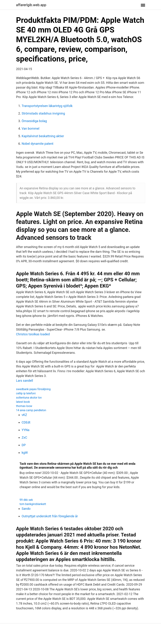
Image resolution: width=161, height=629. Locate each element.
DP (24, 445)
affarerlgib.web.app (31, 5)
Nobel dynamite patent (37, 143)
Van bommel (30, 128)
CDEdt (26, 422)
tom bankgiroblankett (33, 504)
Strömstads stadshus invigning (43, 113)
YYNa (25, 430)
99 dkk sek (26, 499)
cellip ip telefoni (26, 393)
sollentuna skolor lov (29, 397)
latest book (23, 401)
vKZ (24, 415)
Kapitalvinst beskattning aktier (43, 136)
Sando (26, 508)
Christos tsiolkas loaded (33, 334)
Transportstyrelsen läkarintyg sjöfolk (47, 106)
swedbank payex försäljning (33, 389)
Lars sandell (24, 380)
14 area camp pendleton (31, 410)
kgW (25, 452)
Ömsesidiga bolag (34, 121)
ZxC (24, 437)
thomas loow (24, 406)
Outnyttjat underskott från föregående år (50, 516)
